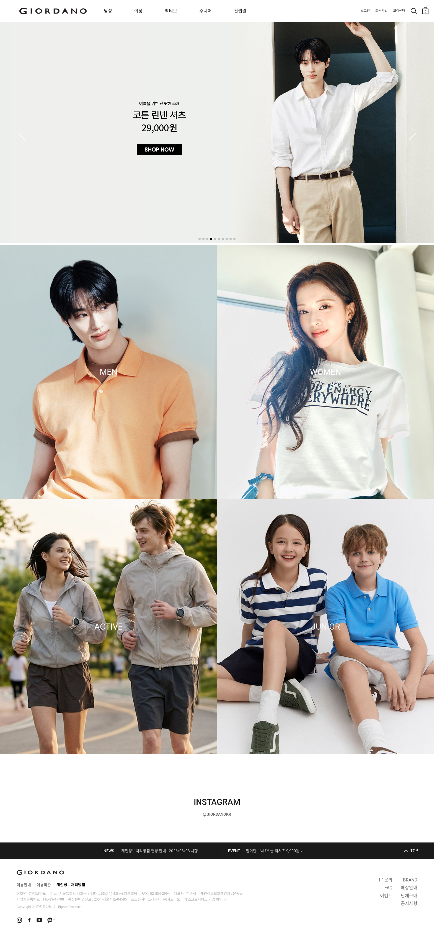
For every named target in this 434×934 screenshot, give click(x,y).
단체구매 (409, 895)
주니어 (205, 11)
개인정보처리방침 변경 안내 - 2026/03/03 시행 (159, 851)
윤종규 (238, 893)
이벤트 (386, 895)
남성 (108, 11)
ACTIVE (108, 627)
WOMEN (325, 372)
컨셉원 (240, 11)
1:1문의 (385, 880)
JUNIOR (325, 627)
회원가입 (381, 11)
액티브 (171, 11)
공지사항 (409, 903)
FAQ (388, 887)
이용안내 (24, 885)
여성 (138, 11)
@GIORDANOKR (217, 814)
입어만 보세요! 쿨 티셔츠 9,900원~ (274, 851)
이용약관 (44, 885)
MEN (108, 372)
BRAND (410, 880)
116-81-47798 (53, 899)
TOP (414, 850)
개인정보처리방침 (70, 885)
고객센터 (399, 11)
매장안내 (409, 887)
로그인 (365, 11)
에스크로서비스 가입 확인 (203, 899)
